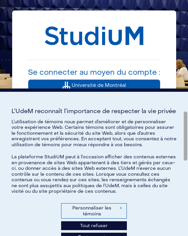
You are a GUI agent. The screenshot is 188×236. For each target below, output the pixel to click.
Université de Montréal (94, 85)
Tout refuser (94, 226)
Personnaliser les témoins (97, 211)
